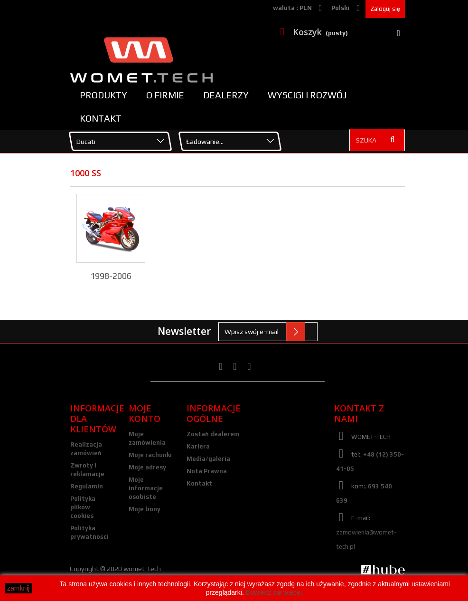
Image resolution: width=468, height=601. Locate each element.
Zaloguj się (385, 8)
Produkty (103, 95)
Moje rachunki (150, 454)
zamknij (18, 588)
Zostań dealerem (213, 434)
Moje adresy (147, 467)
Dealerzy (226, 95)
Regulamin (86, 486)
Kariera (198, 446)
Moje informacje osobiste (146, 488)
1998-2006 (110, 276)
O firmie (165, 95)
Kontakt (101, 118)
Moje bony (144, 509)
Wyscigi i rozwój (307, 95)
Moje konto (144, 413)
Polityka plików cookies (82, 507)
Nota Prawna (207, 471)
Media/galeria (208, 458)
